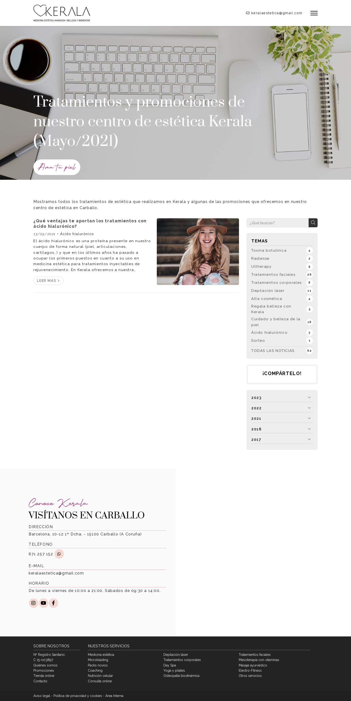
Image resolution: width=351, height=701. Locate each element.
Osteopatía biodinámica (181, 676)
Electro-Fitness (250, 670)
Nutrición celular (100, 676)
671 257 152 (41, 554)
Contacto (40, 681)
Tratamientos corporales (182, 660)
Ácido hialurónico (77, 234)
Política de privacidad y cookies (78, 696)
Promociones (43, 670)
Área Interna (114, 696)
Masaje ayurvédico (253, 665)
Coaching (95, 670)
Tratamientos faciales (255, 655)
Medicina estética (101, 655)
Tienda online (43, 676)
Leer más (46, 281)
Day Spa (169, 665)
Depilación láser (175, 655)
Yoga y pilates (174, 670)
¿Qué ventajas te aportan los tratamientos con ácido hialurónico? (90, 223)
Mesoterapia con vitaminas (259, 660)
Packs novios (98, 665)
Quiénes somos (45, 665)
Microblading (98, 660)
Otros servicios (250, 676)
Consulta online (100, 681)
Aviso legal (41, 696)
